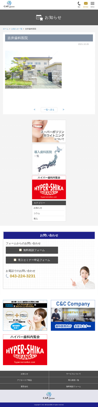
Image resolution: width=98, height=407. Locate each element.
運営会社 (24, 386)
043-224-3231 (20, 276)
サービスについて (73, 374)
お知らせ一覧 (16, 29)
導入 (36, 218)
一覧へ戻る (49, 109)
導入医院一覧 (73, 380)
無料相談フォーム (32, 250)
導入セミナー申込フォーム (32, 259)
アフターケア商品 (24, 380)
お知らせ (38, 208)
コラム (37, 213)
